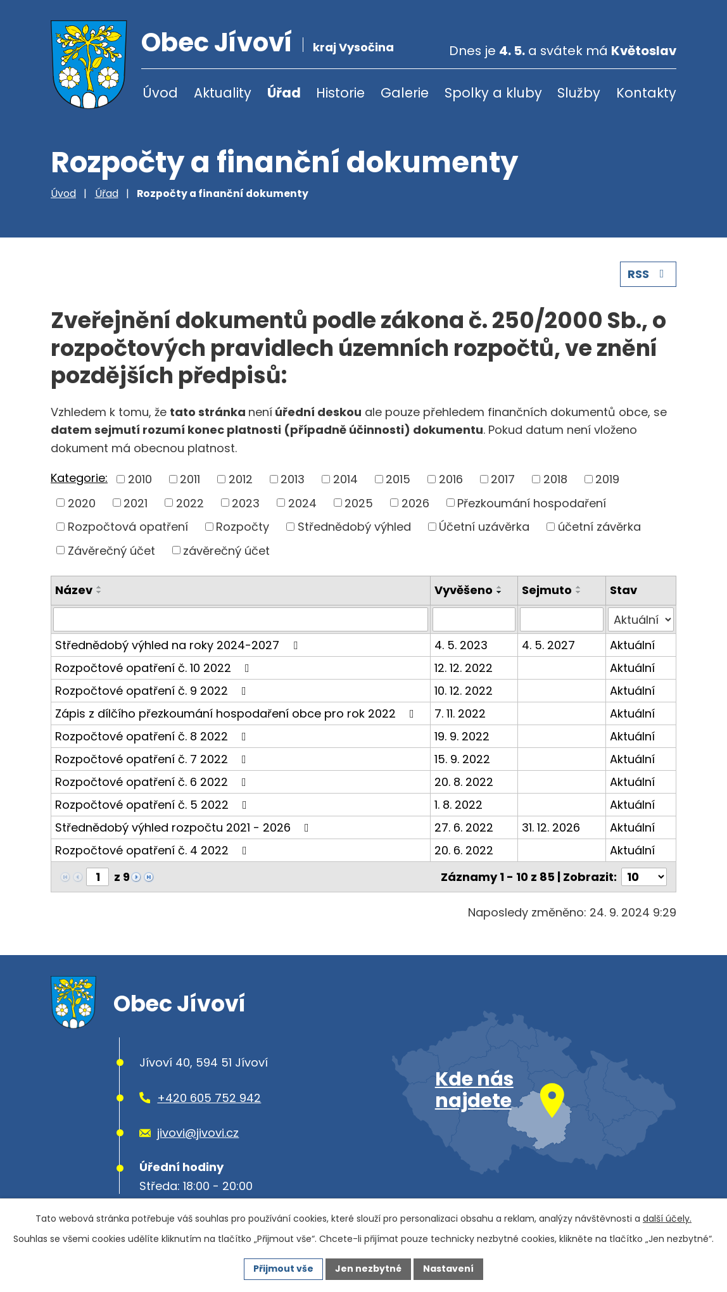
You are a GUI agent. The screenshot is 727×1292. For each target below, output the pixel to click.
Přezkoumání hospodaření (531, 502)
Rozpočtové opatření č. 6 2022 (153, 782)
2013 (293, 479)
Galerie (405, 93)
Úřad (284, 93)
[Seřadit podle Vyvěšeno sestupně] (500, 592)
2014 (345, 479)
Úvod (160, 93)
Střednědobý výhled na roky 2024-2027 (179, 645)
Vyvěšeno (463, 590)
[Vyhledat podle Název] (240, 619)
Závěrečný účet (111, 550)
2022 (190, 502)
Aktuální (632, 645)
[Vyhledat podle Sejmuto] (562, 619)
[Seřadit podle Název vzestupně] (99, 587)
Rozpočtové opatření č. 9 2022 (153, 691)
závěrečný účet (226, 550)
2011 (190, 479)
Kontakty (646, 93)
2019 (607, 479)
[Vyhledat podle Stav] (641, 619)
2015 (398, 479)
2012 (241, 479)
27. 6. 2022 (463, 827)
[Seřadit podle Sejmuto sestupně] (579, 592)
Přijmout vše (283, 1268)
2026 (415, 502)
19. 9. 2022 (462, 736)
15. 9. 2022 (462, 759)
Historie (340, 93)
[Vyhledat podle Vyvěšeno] (474, 619)
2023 (246, 502)
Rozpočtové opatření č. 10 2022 (155, 668)
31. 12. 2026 (551, 827)
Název (73, 590)
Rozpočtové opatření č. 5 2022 (153, 805)
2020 (82, 502)
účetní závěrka (599, 527)
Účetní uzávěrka (484, 527)
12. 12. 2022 (463, 668)
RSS (648, 274)
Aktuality (222, 93)
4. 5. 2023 (461, 645)
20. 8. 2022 (463, 782)
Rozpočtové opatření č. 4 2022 (153, 850)
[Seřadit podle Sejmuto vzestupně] (579, 587)
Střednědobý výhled (354, 527)
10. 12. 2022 (463, 691)
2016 (451, 479)
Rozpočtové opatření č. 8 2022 (153, 736)
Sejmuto (547, 590)
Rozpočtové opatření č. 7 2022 (153, 759)
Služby (578, 93)
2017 (503, 479)
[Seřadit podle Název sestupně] (99, 592)
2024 (302, 502)
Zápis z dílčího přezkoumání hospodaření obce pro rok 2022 (237, 713)
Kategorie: (79, 478)
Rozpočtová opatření (128, 527)
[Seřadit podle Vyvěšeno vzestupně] (500, 587)
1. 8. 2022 (458, 805)
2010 (140, 479)
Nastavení (448, 1268)
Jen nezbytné (368, 1268)
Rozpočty (242, 527)
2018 (555, 479)
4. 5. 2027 (548, 645)
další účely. (667, 1218)
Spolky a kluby (493, 93)
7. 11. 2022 (460, 713)
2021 (135, 502)
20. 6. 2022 (463, 850)
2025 (359, 502)
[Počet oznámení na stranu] (644, 877)
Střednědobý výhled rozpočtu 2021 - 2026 (184, 827)
